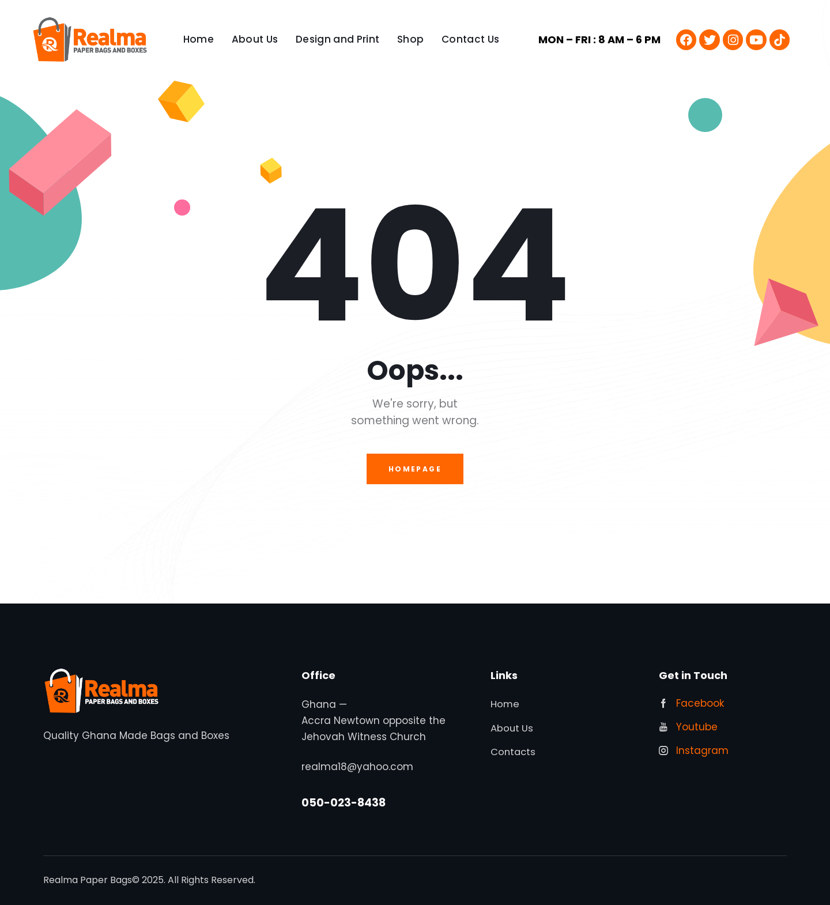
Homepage (415, 469)
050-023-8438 (343, 803)
